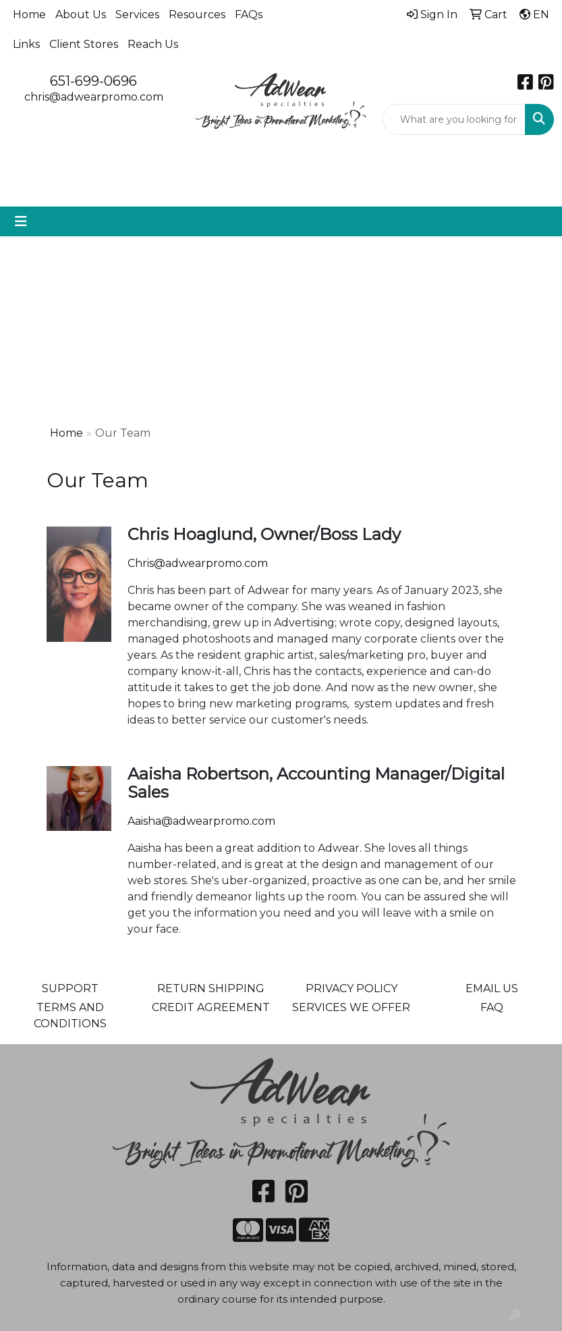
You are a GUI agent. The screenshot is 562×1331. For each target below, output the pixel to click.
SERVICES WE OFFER (351, 1007)
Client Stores (83, 44)
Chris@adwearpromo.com (198, 563)
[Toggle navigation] (21, 221)
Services (137, 14)
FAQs (248, 14)
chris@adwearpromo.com (93, 96)
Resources (197, 14)
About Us (80, 14)
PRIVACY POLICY (351, 988)
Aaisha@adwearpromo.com (201, 821)
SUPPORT (70, 988)
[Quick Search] (454, 119)
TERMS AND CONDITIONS (70, 1015)
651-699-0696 (93, 81)
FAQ (491, 1007)
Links (26, 44)
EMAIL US (492, 988)
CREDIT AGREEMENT (211, 1007)
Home (29, 14)
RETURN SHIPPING (210, 988)
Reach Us (153, 44)
